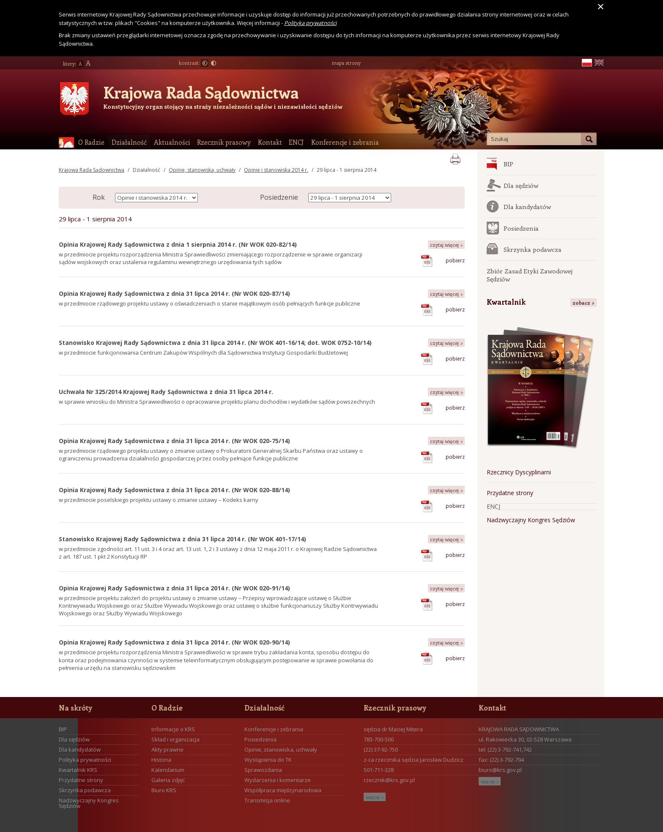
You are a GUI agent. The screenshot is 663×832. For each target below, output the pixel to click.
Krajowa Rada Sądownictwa (201, 92)
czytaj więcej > (446, 244)
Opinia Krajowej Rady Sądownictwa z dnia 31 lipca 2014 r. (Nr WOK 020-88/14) (174, 490)
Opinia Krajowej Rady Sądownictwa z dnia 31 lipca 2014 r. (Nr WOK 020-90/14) (174, 642)
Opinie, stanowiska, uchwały (202, 170)
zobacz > (584, 302)
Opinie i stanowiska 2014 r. (276, 170)
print (455, 158)
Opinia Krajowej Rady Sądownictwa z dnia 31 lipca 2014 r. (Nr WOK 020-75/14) (174, 441)
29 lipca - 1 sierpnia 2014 (346, 170)
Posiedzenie (279, 197)
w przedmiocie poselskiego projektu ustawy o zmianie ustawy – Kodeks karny (158, 500)
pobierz (455, 260)
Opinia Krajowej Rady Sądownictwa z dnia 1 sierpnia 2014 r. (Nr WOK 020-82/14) (178, 244)
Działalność (146, 170)
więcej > (375, 796)
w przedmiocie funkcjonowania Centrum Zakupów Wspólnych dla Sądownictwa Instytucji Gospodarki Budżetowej (203, 352)
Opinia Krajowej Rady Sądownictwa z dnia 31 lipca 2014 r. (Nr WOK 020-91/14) (174, 588)
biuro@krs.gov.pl (500, 770)
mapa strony (346, 62)
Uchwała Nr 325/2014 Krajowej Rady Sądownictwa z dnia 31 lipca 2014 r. (166, 392)
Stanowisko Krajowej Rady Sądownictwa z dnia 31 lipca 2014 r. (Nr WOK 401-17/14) (182, 539)
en (599, 63)
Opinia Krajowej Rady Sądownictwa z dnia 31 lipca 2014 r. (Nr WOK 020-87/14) (174, 293)
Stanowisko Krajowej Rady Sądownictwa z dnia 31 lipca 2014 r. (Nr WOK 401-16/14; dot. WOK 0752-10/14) (215, 343)
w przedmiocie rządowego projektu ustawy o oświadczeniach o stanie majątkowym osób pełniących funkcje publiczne (209, 303)
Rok (99, 197)
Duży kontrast (213, 63)
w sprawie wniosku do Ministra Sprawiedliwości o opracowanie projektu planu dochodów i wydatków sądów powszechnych (217, 401)
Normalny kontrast (204, 63)
